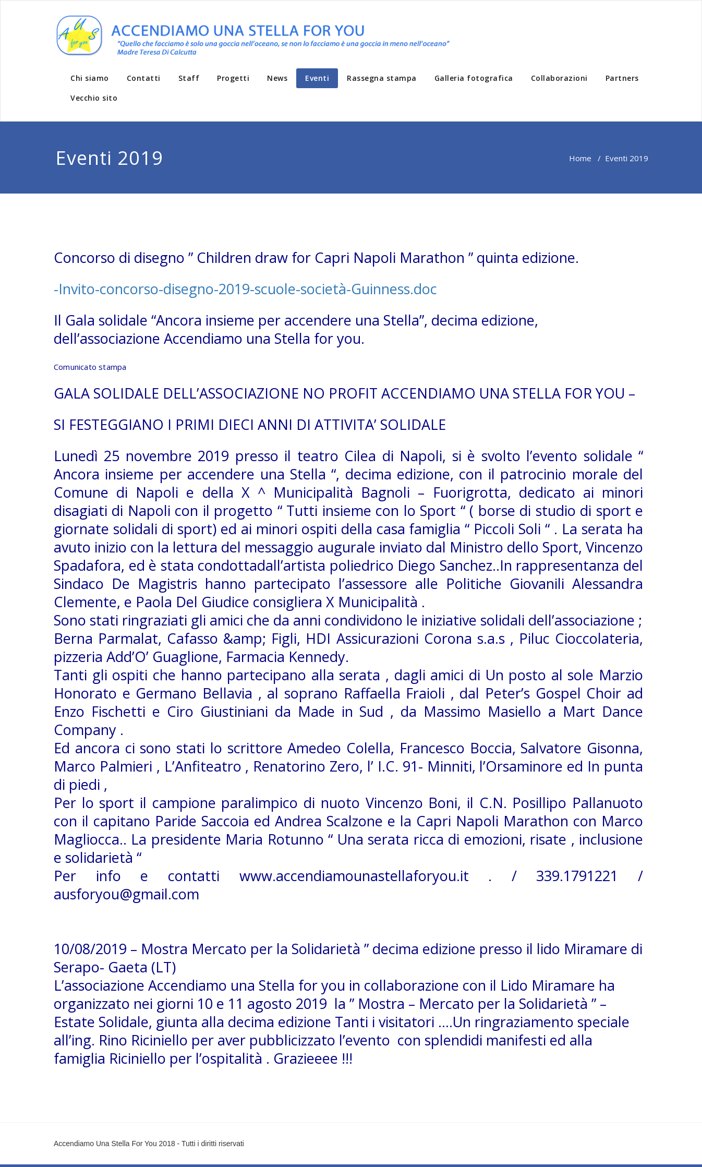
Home (580, 158)
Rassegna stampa (382, 78)
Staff (189, 78)
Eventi (317, 78)
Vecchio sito (93, 98)
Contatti (144, 78)
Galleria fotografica (473, 78)
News (277, 78)
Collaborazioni (559, 78)
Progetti (233, 78)
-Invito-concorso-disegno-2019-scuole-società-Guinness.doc (245, 288)
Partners (622, 78)
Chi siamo (89, 78)
